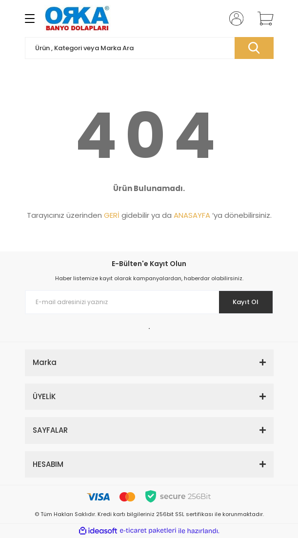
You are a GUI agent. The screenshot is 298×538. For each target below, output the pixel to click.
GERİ (111, 215)
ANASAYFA (192, 215)
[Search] (149, 48)
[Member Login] (233, 18)
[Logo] (77, 18)
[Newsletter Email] (149, 302)
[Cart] (262, 18)
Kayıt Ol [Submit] (245, 302)
